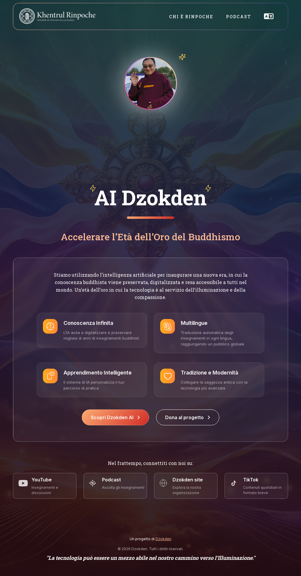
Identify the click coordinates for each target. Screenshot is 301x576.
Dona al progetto (187, 417)
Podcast (238, 16)
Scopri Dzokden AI (115, 417)
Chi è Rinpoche (191, 16)
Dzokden (163, 539)
